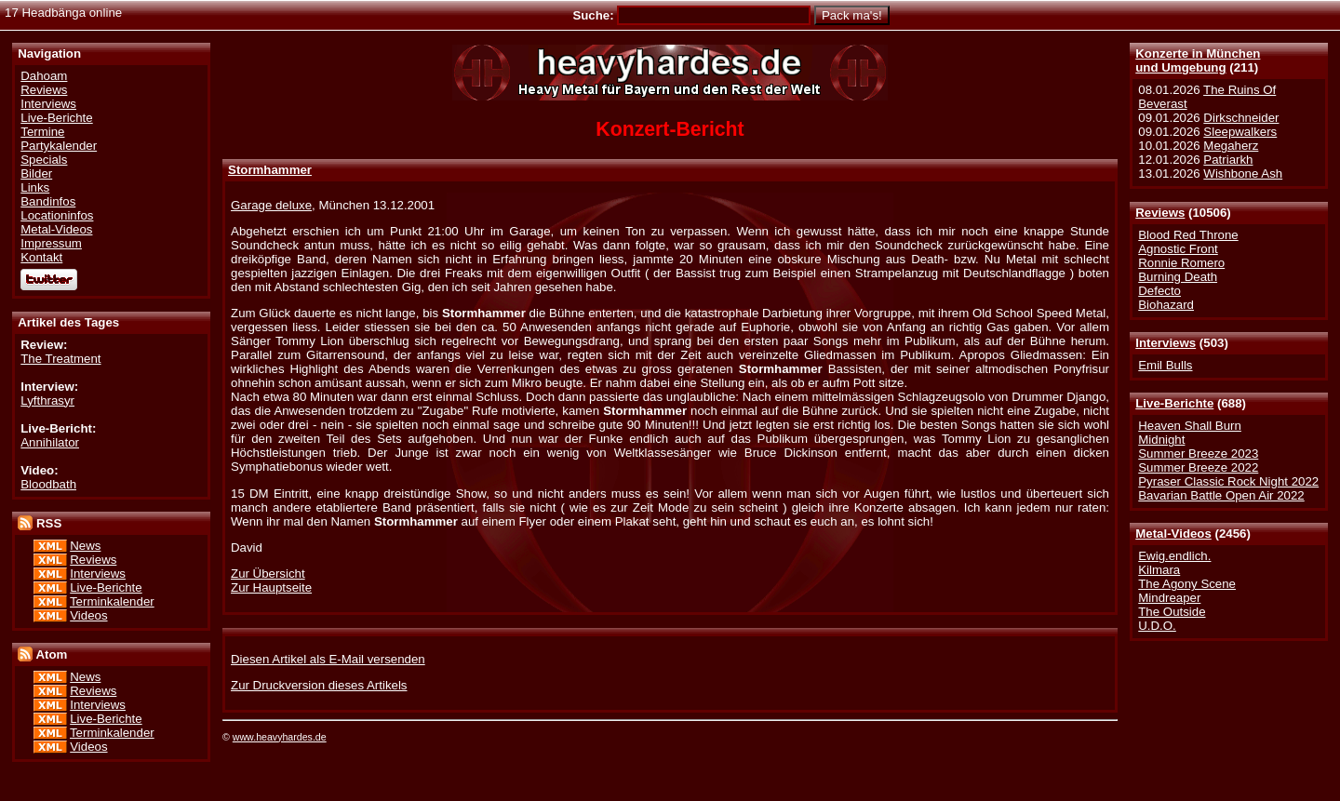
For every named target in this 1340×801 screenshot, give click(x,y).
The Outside (1171, 612)
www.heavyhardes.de (280, 736)
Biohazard (1166, 305)
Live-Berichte (1174, 403)
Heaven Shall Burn (1189, 426)
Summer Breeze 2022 (1198, 467)
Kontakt (41, 257)
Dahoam (43, 76)
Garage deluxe (271, 205)
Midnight (1161, 440)
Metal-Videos (1173, 534)
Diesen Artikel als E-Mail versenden (328, 659)
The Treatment (60, 359)
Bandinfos (47, 201)
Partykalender (58, 146)
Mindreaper (1169, 598)
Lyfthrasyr (47, 400)
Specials (43, 160)
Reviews (1160, 213)
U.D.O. (1157, 626)
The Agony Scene (1187, 584)
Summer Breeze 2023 (1198, 454)
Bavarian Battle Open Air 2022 (1221, 495)
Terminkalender (112, 601)
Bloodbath (48, 484)
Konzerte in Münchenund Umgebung (1197, 60)
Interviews (1165, 343)
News (85, 546)
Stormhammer (270, 170)
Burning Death (1177, 277)
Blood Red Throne (1188, 235)
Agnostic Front (1178, 249)
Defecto (1159, 291)
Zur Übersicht (268, 574)
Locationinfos (56, 215)
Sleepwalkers (1240, 132)
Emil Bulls (1165, 365)
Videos (88, 615)
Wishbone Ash (1242, 173)
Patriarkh (1228, 160)
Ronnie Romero (1181, 263)
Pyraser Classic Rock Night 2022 (1228, 481)
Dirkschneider (1241, 118)
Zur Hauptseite (271, 587)
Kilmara (1159, 570)
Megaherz (1230, 146)
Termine (42, 132)
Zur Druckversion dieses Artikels (319, 685)
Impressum (51, 243)
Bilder (36, 173)
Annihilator (49, 442)
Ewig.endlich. (1174, 556)
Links (34, 187)
